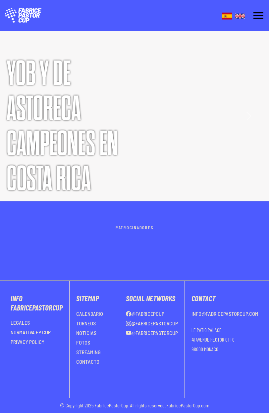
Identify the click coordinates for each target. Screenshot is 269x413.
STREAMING (88, 352)
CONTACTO (87, 361)
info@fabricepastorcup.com (224, 313)
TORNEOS (86, 323)
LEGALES (20, 322)
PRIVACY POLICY (27, 342)
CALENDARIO (89, 313)
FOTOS (83, 342)
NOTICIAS (86, 333)
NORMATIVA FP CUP (31, 332)
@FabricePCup (145, 313)
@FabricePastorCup (152, 323)
